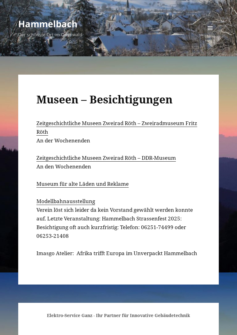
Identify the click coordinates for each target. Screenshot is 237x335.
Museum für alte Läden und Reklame (82, 183)
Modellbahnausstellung (65, 201)
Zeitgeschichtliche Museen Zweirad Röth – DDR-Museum (106, 157)
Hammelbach (47, 24)
